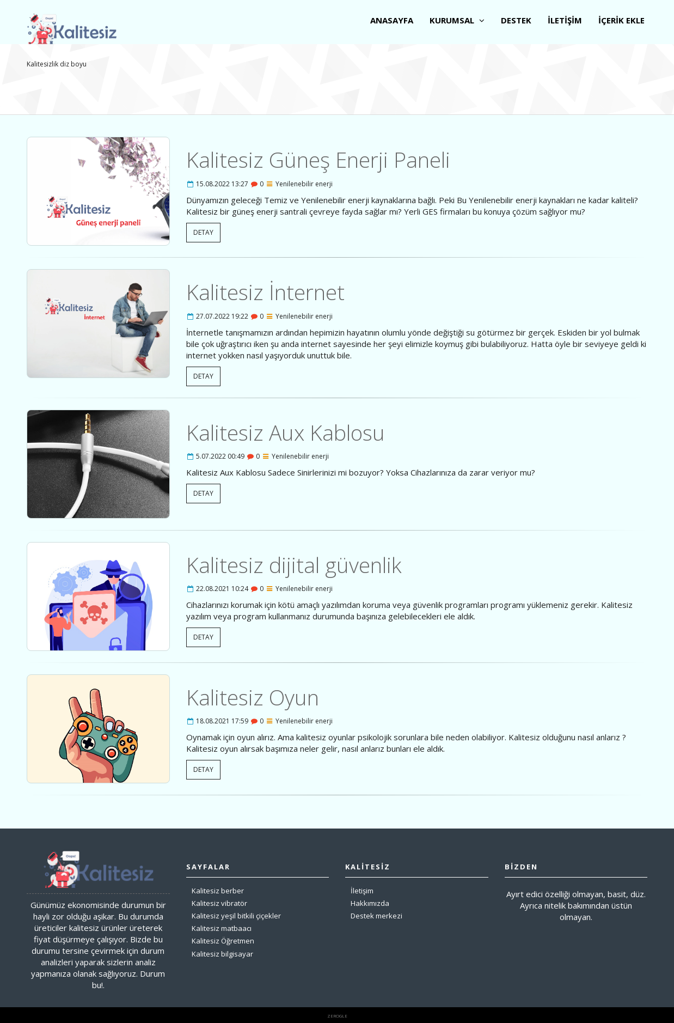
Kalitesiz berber (218, 891)
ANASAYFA (391, 20)
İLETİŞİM (565, 20)
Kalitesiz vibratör (219, 903)
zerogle (337, 1016)
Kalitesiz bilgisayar (222, 954)
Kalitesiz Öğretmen (223, 941)
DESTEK (516, 20)
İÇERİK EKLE (621, 20)
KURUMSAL (457, 20)
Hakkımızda (370, 903)
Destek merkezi (376, 916)
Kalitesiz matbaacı (222, 928)
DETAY (203, 232)
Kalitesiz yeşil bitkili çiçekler (236, 916)
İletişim (362, 891)
